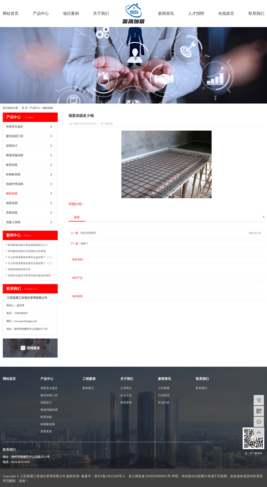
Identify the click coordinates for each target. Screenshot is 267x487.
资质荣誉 (126, 402)
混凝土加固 (13, 222)
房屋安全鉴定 (14, 126)
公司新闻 (164, 388)
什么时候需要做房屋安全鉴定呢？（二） (30, 263)
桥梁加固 (11, 164)
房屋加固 (11, 212)
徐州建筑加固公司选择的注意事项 (27, 251)
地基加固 (11, 203)
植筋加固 (48, 108)
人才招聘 (196, 13)
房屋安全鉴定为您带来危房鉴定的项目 (29, 275)
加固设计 (11, 145)
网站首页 (11, 13)
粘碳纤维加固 (14, 183)
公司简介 (126, 388)
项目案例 (71, 13)
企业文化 (126, 395)
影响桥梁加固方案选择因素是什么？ (28, 245)
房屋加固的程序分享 (19, 269)
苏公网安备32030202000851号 (150, 476)
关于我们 (101, 13)
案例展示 (88, 388)
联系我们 (256, 13)
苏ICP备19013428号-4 (109, 476)
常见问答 (164, 402)
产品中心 (41, 13)
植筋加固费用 (88, 233)
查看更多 (46, 431)
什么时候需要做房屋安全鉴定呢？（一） (30, 257)
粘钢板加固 (13, 174)
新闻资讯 (166, 13)
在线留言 (226, 13)
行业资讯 (164, 395)
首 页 (24, 108)
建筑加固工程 (14, 136)
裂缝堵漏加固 (14, 155)
